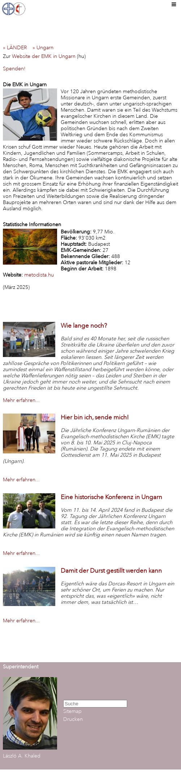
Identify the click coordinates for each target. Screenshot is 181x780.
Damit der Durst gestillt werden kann (111, 570)
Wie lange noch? (84, 325)
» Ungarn (45, 48)
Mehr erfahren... (21, 400)
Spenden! (14, 69)
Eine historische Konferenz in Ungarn (111, 497)
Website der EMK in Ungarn (44, 56)
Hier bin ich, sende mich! (95, 417)
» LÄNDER (17, 48)
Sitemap (72, 711)
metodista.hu (39, 275)
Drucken (73, 719)
